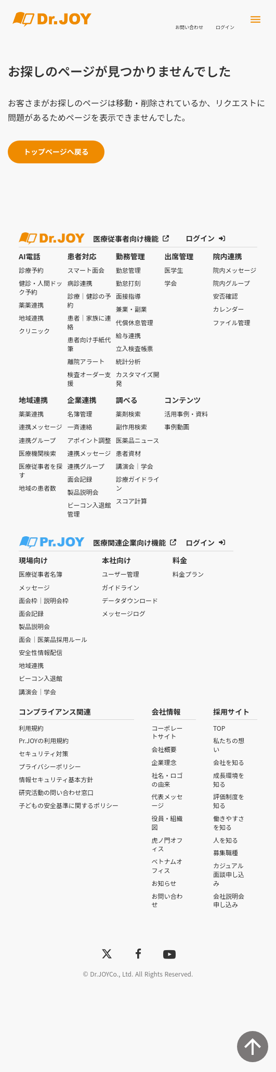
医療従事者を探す (39, 467)
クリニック (36, 328)
